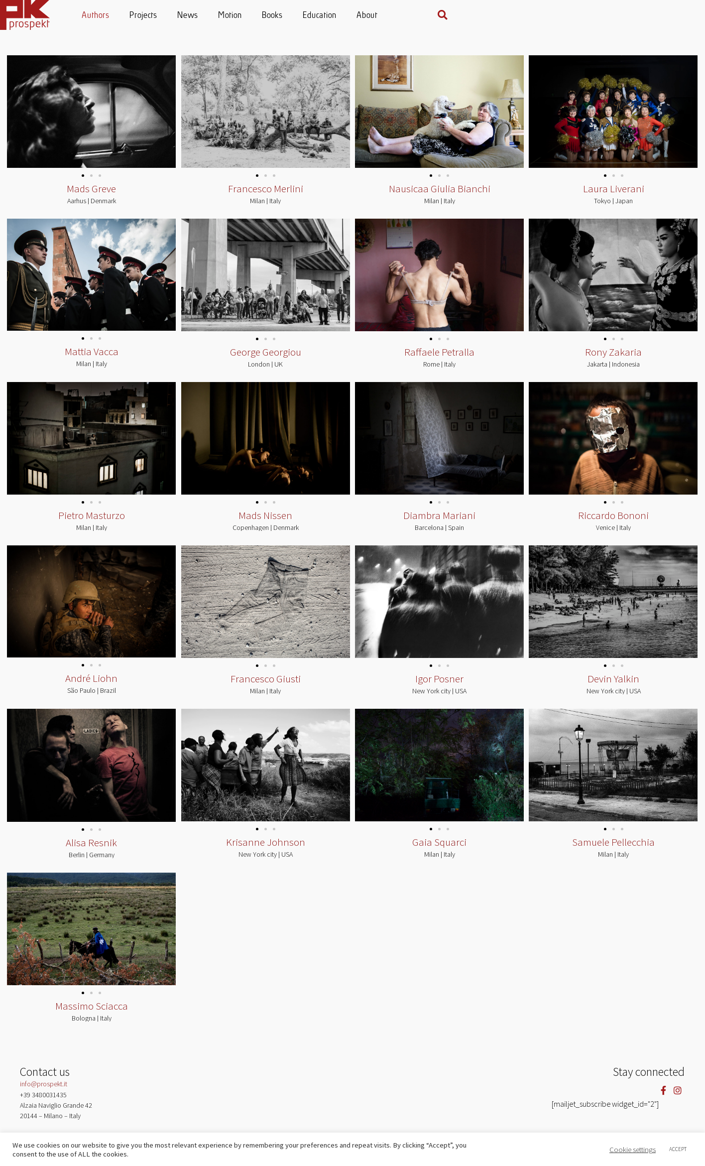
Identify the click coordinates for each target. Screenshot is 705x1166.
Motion (352, 15)
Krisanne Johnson (265, 849)
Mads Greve (91, 193)
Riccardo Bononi (613, 520)
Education (442, 15)
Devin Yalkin (613, 684)
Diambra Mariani (439, 520)
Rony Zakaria (613, 357)
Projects (265, 15)
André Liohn (91, 684)
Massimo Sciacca (91, 1013)
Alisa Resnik (91, 849)
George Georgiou (265, 357)
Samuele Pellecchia (613, 849)
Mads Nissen (265, 520)
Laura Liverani (613, 193)
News (309, 15)
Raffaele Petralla (439, 357)
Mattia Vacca (91, 357)
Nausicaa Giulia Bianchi (439, 193)
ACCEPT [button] (678, 1149)
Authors (218, 15)
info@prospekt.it (43, 1091)
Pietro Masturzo (91, 520)
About (488, 15)
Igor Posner (439, 684)
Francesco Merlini (265, 193)
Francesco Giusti (266, 684)
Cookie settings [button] (632, 1149)
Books (394, 15)
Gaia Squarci (439, 849)
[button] (676, 14)
